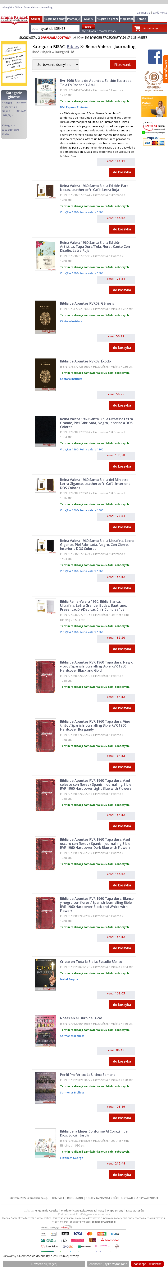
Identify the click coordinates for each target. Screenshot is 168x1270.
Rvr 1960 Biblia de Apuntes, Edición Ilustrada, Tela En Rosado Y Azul (96, 82)
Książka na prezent (109, 19)
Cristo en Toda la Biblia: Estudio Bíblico (91, 961)
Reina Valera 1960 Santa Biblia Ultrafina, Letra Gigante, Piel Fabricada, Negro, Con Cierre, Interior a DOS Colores (97, 544)
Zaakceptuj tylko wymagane (108, 1264)
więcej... (8, 115)
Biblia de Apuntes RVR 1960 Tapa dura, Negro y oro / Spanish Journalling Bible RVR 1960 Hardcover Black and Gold (96, 666)
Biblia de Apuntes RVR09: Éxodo (85, 361)
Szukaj (35, 19)
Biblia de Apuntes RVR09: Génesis (87, 303)
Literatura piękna (9, 109)
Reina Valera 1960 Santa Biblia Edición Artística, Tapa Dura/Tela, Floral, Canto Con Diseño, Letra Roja (95, 246)
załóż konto (160, 12)
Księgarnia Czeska (46, 1210)
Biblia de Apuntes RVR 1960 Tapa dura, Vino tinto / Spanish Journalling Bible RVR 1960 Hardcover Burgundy (95, 725)
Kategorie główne (14, 94)
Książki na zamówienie (58, 19)
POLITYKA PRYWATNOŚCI (102, 1198)
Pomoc (141, 19)
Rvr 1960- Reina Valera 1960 (85, 212)
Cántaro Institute (71, 321)
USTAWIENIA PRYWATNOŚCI (139, 1198)
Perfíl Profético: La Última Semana (87, 1074)
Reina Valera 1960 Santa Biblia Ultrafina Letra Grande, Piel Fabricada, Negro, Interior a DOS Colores (96, 423)
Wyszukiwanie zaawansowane (99, 31)
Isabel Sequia (69, 979)
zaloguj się (143, 12)
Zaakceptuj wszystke (147, 1264)
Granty (88, 19)
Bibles (73, 46)
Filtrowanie (123, 64)
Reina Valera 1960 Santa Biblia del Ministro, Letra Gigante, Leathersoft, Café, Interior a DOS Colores (95, 483)
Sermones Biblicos (72, 1036)
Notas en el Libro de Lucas (81, 1018)
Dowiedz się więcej (44, 1264)
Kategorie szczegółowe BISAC (10, 129)
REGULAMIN (75, 1198)
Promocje (73, 19)
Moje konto (127, 19)
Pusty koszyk (151, 28)
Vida (63, 212)
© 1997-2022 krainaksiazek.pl (29, 1198)
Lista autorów (135, 1210)
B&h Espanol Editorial (74, 107)
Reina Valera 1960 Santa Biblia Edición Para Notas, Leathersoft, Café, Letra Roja (94, 187)
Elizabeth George (71, 1158)
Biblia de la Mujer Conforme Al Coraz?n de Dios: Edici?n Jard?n (94, 1133)
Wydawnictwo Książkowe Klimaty (82, 1210)
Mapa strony (115, 1210)
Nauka (8, 103)
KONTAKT (57, 1198)
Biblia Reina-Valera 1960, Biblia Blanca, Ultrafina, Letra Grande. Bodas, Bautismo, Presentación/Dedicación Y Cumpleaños (93, 605)
